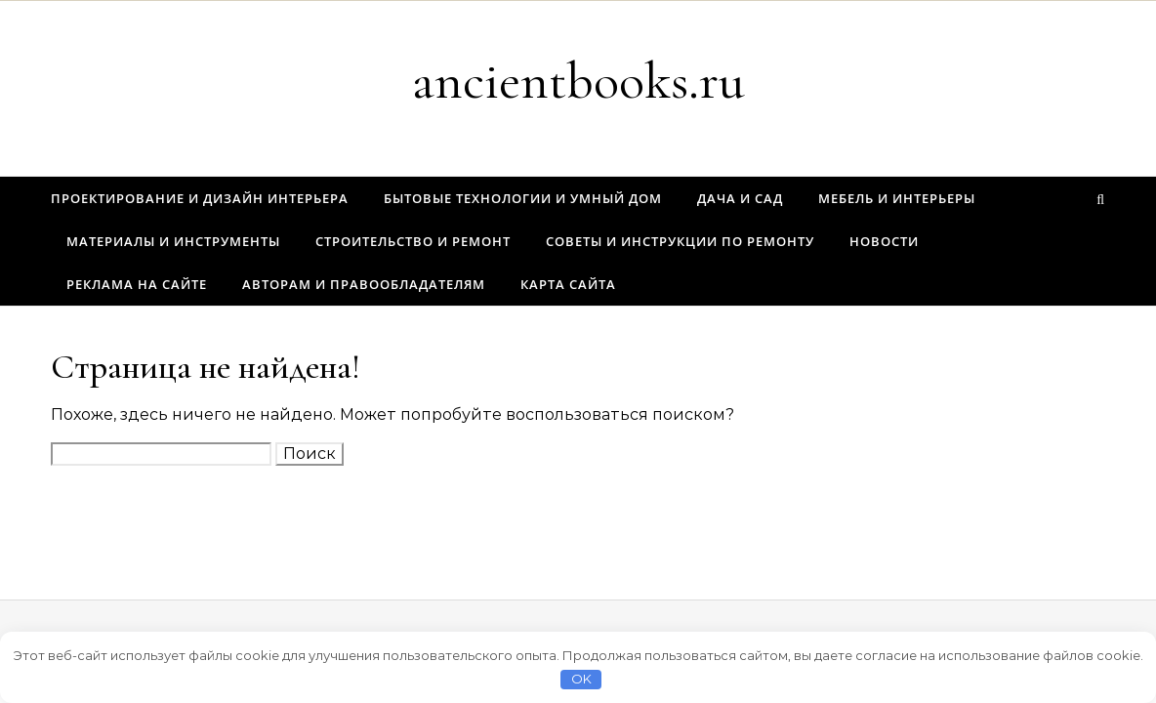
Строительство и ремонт (413, 241)
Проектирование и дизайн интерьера (200, 198)
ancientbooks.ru (578, 80)
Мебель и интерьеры (896, 198)
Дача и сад (740, 198)
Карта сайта (568, 284)
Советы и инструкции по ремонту (680, 241)
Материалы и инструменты (173, 241)
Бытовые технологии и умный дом (523, 198)
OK (581, 678)
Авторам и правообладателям (363, 284)
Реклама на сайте (136, 284)
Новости (884, 241)
